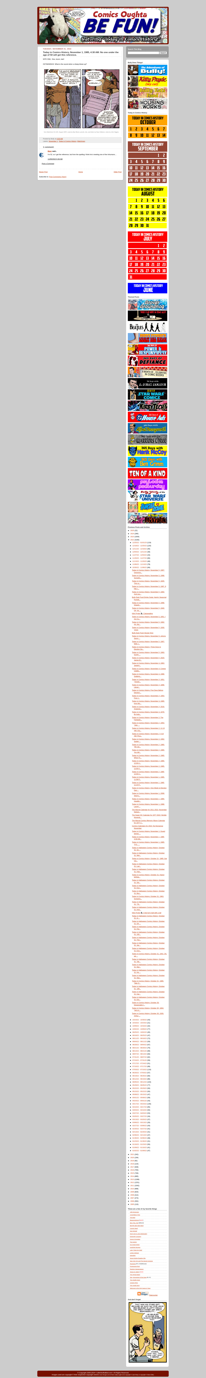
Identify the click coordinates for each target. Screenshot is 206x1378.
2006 (132, 1201)
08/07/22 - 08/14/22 (139, 1054)
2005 (132, 1204)
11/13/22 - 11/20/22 (139, 561)
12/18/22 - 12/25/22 (139, 546)
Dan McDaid (133, 1231)
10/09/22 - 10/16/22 (139, 1026)
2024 (132, 534)
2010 (132, 1189)
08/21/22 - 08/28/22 (139, 1048)
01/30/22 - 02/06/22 (139, 1138)
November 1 (53, 141)
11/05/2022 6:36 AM (55, 159)
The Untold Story (135, 1285)
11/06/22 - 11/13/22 (139, 564)
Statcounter (153, 1295)
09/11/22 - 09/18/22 (139, 1038)
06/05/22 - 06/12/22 (139, 1082)
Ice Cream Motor (135, 1244)
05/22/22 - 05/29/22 (139, 1088)
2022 (132, 540)
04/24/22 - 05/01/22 (139, 1101)
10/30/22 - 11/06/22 (139, 567)
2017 (132, 1167)
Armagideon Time (135, 1214)
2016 (132, 1170)
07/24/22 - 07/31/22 (139, 1060)
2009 (132, 1192)
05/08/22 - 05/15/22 (139, 1094)
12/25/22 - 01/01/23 (139, 542)
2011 (132, 1186)
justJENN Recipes (135, 1247)
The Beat (132, 1217)
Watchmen (81, 141)
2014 (132, 1176)
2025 (132, 530)
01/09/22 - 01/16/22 (139, 1147)
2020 (132, 1158)
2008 (132, 1195)
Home (80, 172)
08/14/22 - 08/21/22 (139, 1051)
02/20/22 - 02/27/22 (139, 1129)
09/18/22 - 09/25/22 (139, 1035)
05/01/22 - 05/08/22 (139, 1098)
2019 (132, 1161)
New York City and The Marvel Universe (141, 1261)
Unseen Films (134, 1282)
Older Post (118, 172)
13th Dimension (134, 1212)
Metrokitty (133, 1255)
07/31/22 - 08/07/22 (139, 1057)
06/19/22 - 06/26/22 (139, 1076)
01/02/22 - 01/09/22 (139, 1151)
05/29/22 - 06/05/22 (139, 1085)
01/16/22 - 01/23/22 (139, 1144)
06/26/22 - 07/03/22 (139, 1073)
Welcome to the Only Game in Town (140, 1288)
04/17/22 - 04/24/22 (139, 1104)
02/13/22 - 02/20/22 (139, 1132)
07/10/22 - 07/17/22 (139, 1066)
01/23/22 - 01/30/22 (139, 1141)
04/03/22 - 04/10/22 (139, 1110)
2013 (132, 1179)
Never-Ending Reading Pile (138, 1258)
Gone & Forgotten (135, 1239)
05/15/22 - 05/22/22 (139, 1091)
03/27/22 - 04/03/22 (139, 1113)
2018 (132, 1164)
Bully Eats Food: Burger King (142, 633)
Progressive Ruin (135, 1266)
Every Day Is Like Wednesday (138, 1233)
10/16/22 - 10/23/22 (139, 1023)
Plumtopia (133, 1263)
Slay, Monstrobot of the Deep (138, 1277)
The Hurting (133, 1242)
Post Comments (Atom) (57, 177)
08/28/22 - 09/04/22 (139, 1045)
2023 (132, 537)
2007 (132, 1198)
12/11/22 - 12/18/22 (139, 549)
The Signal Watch (135, 1274)
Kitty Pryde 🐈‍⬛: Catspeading (142, 613)
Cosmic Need (134, 1228)
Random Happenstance (136, 1269)
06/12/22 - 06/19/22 (139, 1079)
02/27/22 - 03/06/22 (139, 1126)
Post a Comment (48, 164)
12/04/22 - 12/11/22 (139, 552)
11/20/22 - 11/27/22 (139, 558)
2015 (132, 1173)
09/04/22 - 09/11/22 (139, 1041)
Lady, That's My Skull (136, 1250)
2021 (132, 1154)
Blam (50, 151)
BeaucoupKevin (134, 1220)
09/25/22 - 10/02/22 (139, 1032)
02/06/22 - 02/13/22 (139, 1135)
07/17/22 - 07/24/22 (139, 1063)
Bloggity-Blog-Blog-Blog (137, 1225)
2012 (132, 1182)
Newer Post (43, 172)
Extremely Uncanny (135, 1236)
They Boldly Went (135, 1280)
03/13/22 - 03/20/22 (139, 1119)
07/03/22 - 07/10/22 (139, 1069)
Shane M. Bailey (134, 1272)
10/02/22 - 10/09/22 (139, 1029)
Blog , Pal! (134, 1223)
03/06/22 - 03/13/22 (139, 1122)
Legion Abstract (134, 1253)
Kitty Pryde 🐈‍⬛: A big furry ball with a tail (146, 913)
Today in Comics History (67, 141)
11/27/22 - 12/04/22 (139, 555)
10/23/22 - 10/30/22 (139, 1020)
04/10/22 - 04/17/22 (139, 1107)
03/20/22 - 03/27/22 (139, 1116)
